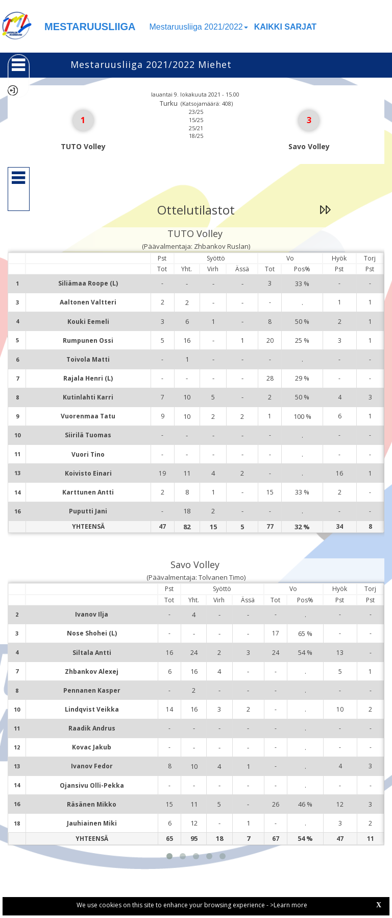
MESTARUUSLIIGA (90, 26)
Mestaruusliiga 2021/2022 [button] (199, 26)
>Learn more (288, 905)
